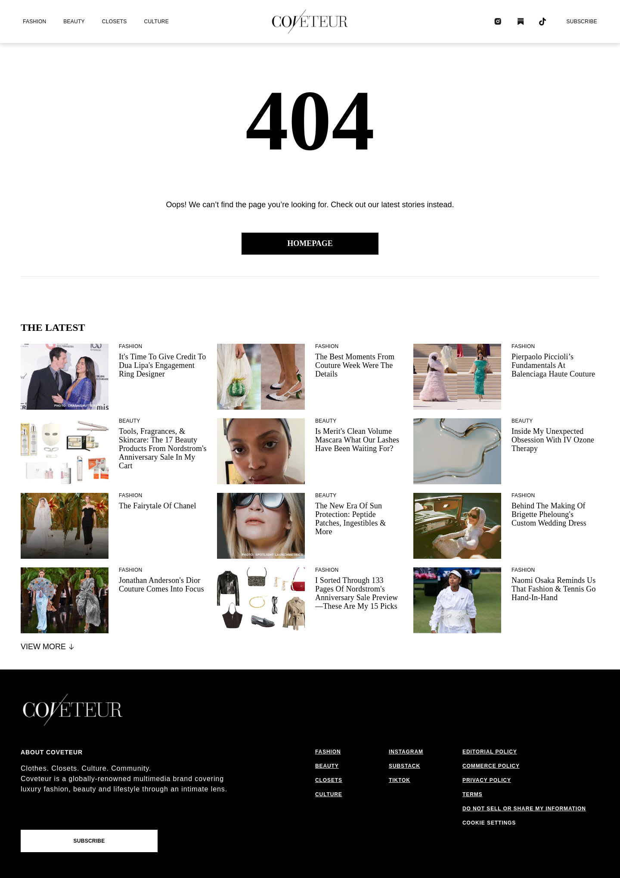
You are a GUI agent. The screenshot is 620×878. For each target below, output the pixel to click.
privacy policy (486, 780)
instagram (406, 752)
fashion (34, 22)
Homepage (310, 243)
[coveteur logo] (310, 21)
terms (472, 794)
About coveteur (52, 752)
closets (114, 22)
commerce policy (491, 766)
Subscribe (581, 22)
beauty (73, 22)
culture (156, 22)
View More (48, 647)
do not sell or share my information (524, 809)
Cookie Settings (489, 823)
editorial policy (489, 752)
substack (404, 766)
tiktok (399, 780)
